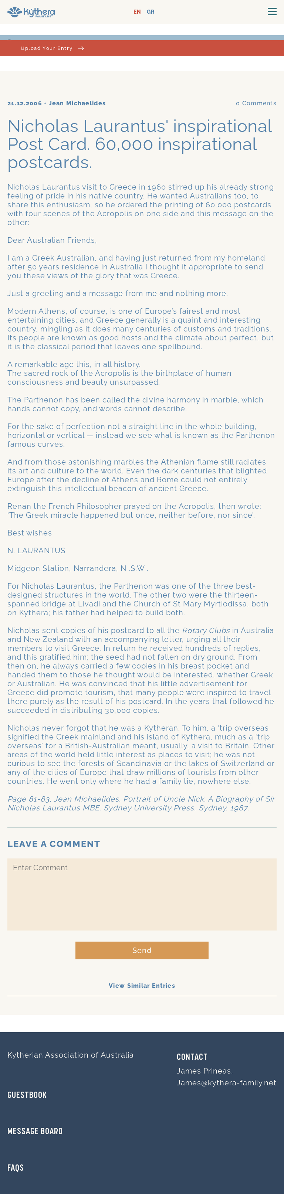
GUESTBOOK (27, 1095)
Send (142, 950)
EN (137, 12)
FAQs (15, 1168)
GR (151, 12)
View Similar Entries (142, 985)
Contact (192, 1057)
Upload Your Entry (52, 48)
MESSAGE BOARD (35, 1131)
